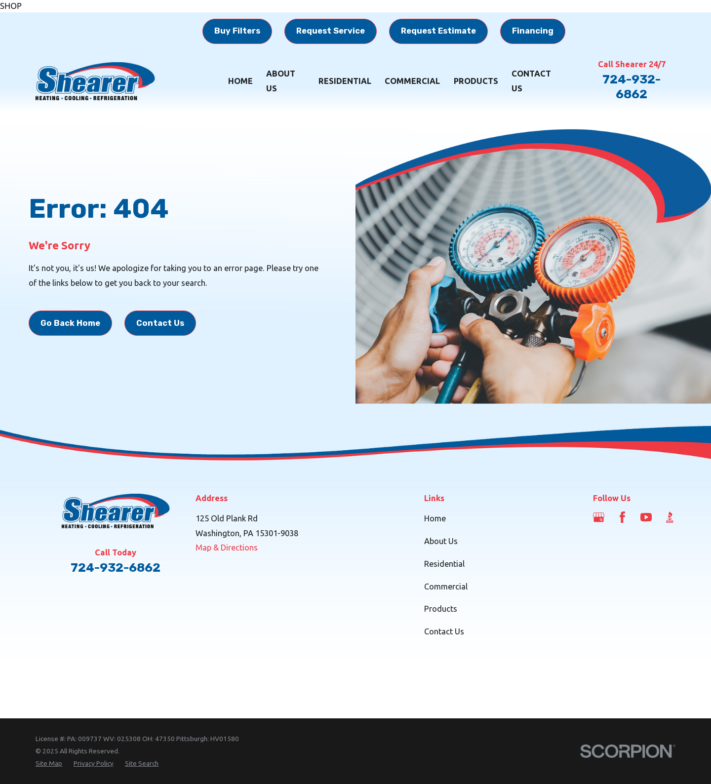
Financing (532, 31)
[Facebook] (622, 517)
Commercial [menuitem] (412, 81)
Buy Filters (237, 31)
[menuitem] (49, 763)
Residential (444, 563)
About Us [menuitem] (280, 81)
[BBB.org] (669, 517)
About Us (441, 541)
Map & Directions (227, 547)
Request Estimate (438, 31)
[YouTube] (646, 517)
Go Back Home (70, 323)
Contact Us (160, 323)
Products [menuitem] (476, 81)
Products (440, 608)
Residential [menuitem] (344, 81)
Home (435, 518)
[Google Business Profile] (598, 517)
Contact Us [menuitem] (531, 81)
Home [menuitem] (240, 81)
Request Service (330, 31)
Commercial (446, 586)
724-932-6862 (631, 86)
